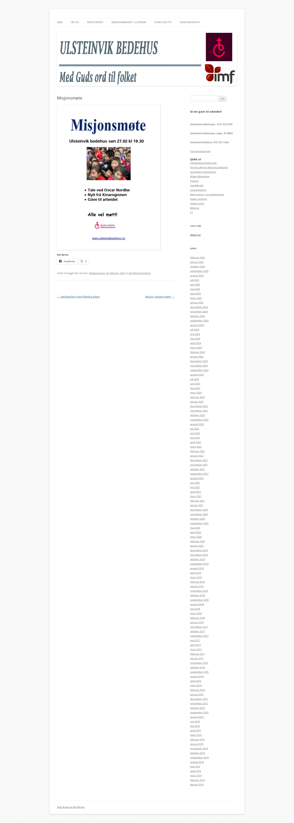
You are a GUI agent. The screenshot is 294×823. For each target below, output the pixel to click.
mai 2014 (195, 766)
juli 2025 (194, 280)
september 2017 (199, 636)
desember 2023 (199, 361)
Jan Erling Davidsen (140, 273)
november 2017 (199, 627)
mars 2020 (196, 536)
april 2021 (195, 491)
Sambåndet (196, 185)
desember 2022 (199, 406)
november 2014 (199, 748)
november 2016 (199, 663)
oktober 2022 (197, 415)
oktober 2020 (197, 518)
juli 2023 (194, 379)
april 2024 (195, 343)
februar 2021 (197, 500)
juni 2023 (195, 383)
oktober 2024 (197, 316)
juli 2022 (194, 428)
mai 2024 (195, 338)
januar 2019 (196, 586)
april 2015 (195, 730)
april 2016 (195, 681)
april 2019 (195, 573)
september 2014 (199, 757)
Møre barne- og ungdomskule (207, 194)
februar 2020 (197, 541)
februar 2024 (197, 352)
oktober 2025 (197, 266)
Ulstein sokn (197, 203)
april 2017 (195, 645)
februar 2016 (197, 690)
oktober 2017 (197, 631)
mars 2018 (196, 613)
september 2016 (199, 672)
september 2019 (199, 563)
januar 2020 (196, 545)
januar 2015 (196, 744)
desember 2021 (199, 460)
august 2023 (197, 374)
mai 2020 (195, 527)
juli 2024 (194, 329)
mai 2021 (195, 487)
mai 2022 (195, 437)
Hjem (59, 22)
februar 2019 (197, 582)
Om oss (74, 22)
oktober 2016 (197, 667)
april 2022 (195, 442)
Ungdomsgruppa (190, 22)
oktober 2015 (197, 708)
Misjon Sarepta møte (159, 296)
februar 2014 (197, 780)
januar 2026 (196, 262)
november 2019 (199, 554)
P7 (191, 212)
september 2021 (199, 473)
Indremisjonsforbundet (203, 163)
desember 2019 (199, 550)
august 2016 (197, 676)
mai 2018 (195, 609)
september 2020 (199, 523)
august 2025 (197, 275)
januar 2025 (196, 302)
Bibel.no (194, 208)
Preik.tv (194, 181)
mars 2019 (196, 577)
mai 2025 (195, 289)
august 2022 (197, 424)
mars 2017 (196, 649)
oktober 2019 (197, 559)
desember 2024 (199, 307)
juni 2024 (195, 334)
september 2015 (199, 712)
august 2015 (197, 717)
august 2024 (197, 325)
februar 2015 (197, 739)
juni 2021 (195, 482)
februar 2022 (197, 451)
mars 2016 (196, 685)
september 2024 (199, 320)
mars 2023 (196, 392)
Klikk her (195, 235)
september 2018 (199, 600)
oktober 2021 (197, 469)
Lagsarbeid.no (198, 190)
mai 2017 (195, 640)
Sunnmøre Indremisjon (203, 172)
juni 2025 (195, 284)
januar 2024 (196, 356)
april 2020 (195, 532)
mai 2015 (195, 726)
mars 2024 (196, 347)
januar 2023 (196, 401)
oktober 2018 (197, 595)
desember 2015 (199, 699)
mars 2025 (196, 298)
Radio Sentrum (198, 199)
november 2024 (199, 311)
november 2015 (199, 703)
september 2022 (199, 419)
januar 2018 (196, 622)
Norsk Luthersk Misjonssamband (209, 167)
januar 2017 (196, 658)
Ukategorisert (97, 273)
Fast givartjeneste (200, 151)
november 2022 (199, 410)
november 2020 (199, 514)
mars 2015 (196, 735)
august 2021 (197, 478)
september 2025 (199, 271)
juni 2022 (195, 433)
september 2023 (199, 370)
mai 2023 (195, 388)
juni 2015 (195, 721)
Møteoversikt (95, 22)
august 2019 (197, 568)
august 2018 (197, 604)
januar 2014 (196, 784)
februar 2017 (197, 654)
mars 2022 (196, 446)
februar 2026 (197, 257)
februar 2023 (197, 397)
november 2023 (199, 365)
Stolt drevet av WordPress (71, 807)
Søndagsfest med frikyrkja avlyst (78, 296)
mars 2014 (196, 775)
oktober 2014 (197, 753)
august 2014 (197, 762)
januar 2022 (196, 455)
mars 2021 (196, 496)
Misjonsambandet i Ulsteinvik (129, 22)
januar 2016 (196, 694)
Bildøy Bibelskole (199, 176)
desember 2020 (199, 509)
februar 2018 (197, 618)
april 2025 (195, 293)
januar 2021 (196, 505)
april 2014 (195, 771)
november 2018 (199, 591)
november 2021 (199, 464)
